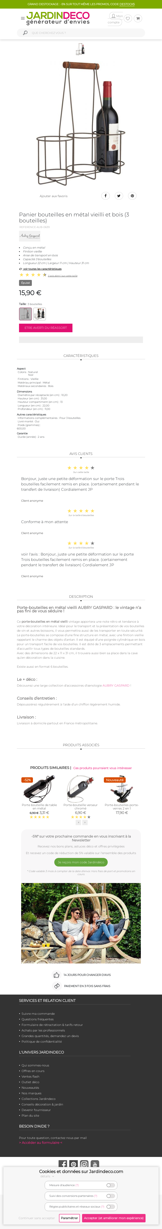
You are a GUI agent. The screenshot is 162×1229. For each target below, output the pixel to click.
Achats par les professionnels (43, 1030)
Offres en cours (33, 1071)
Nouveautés (30, 1088)
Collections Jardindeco (39, 1099)
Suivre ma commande (38, 1014)
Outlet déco (30, 1082)
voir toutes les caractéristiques (40, 268)
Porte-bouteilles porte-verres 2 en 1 (122, 806)
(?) (77, 1185)
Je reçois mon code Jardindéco (81, 862)
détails (47, 1176)
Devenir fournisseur (36, 1110)
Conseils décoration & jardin (42, 1104)
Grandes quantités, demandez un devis (50, 1036)
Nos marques (31, 1093)
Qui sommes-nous (35, 1065)
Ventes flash (30, 1076)
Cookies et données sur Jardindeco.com (81, 1171)
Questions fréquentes (38, 1019)
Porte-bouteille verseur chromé (80, 806)
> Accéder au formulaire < (40, 1143)
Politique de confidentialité (42, 1041)
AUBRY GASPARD (116, 685)
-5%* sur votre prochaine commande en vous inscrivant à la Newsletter (81, 838)
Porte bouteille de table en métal (39, 806)
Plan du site (30, 1115)
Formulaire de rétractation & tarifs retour (52, 1025)
